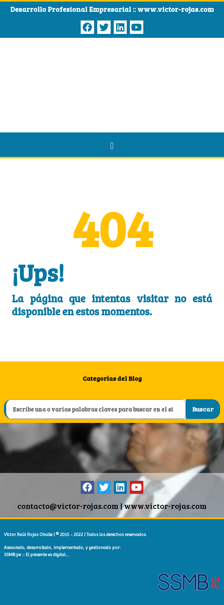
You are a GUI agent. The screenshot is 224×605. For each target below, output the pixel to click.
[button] (112, 146)
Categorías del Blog (112, 378)
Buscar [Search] (202, 409)
